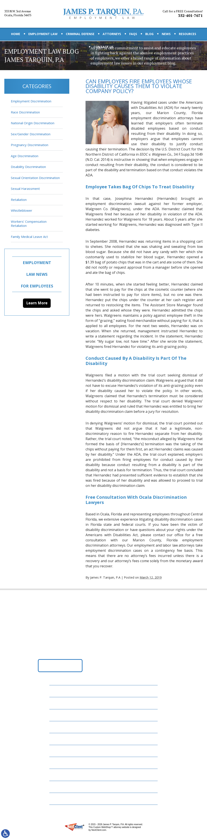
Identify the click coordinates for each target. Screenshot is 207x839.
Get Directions (60, 665)
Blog (149, 34)
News (166, 34)
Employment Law (43, 34)
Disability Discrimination (28, 167)
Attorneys (112, 34)
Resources (187, 34)
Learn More (36, 302)
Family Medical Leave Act (29, 236)
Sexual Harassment (25, 188)
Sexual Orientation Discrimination (35, 178)
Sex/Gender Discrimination (30, 134)
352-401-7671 (183, 14)
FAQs (133, 34)
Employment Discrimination (31, 101)
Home (15, 34)
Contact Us (103, 47)
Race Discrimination (25, 112)
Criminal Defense (80, 34)
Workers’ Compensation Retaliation (29, 223)
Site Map (59, 799)
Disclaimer (61, 787)
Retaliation (19, 199)
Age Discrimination (24, 156)
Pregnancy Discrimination (29, 145)
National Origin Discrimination (32, 123)
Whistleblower (21, 210)
